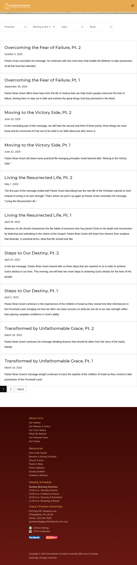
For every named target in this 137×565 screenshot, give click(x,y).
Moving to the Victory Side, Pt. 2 (38, 112)
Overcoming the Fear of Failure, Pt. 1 (42, 80)
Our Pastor (34, 441)
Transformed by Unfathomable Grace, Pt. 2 (49, 328)
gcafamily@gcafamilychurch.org (48, 521)
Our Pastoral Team (38, 437)
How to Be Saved (38, 452)
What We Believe (38, 433)
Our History (35, 422)
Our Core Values (37, 430)
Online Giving (39, 528)
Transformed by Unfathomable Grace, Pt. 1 (49, 360)
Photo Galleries (37, 467)
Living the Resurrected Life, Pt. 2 (38, 177)
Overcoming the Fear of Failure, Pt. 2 (43, 47)
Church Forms (36, 460)
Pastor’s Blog (36, 464)
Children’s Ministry (38, 475)
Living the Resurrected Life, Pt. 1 (38, 215)
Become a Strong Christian (43, 456)
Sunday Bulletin (37, 471)
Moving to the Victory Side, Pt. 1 (38, 145)
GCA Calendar (39, 531)
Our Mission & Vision (39, 426)
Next (20, 389)
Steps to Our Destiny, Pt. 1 (31, 290)
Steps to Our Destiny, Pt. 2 (32, 253)
